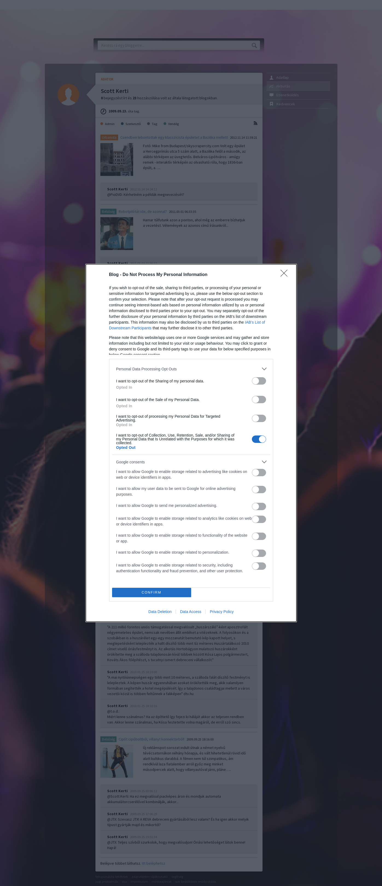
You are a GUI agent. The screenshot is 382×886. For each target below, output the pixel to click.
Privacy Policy (222, 611)
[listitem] (191, 369)
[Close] (286, 275)
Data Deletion (160, 611)
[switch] (259, 381)
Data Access (190, 611)
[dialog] (191, 443)
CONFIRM (151, 593)
